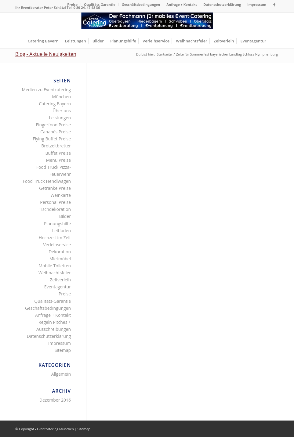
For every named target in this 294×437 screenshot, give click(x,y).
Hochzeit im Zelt (55, 237)
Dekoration (60, 252)
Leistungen (60, 118)
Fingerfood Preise (53, 125)
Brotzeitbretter (56, 146)
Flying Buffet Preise (52, 139)
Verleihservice (57, 244)
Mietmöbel (60, 259)
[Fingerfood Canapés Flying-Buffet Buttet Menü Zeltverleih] (147, 23)
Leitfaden (61, 230)
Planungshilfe (57, 223)
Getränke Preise (55, 188)
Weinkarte (60, 195)
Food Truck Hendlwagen (47, 181)
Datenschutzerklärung (222, 4)
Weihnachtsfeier (54, 273)
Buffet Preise (58, 153)
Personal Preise (55, 202)
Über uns (62, 111)
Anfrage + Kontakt (181, 4)
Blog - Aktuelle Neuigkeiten (45, 54)
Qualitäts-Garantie (99, 4)
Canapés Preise (55, 132)
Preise (72, 4)
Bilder (65, 216)
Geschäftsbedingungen (141, 4)
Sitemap (63, 350)
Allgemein (61, 374)
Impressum (256, 4)
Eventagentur (57, 287)
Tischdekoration (55, 209)
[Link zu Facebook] (274, 4)
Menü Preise (58, 160)
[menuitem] (72, 4)
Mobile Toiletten (54, 266)
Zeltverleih (60, 280)
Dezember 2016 (55, 400)
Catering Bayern (55, 104)
